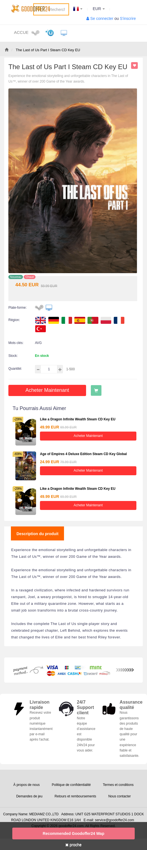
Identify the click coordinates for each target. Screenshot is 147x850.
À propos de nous (26, 785)
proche (73, 844)
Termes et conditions (118, 785)
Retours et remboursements (75, 796)
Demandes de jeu (29, 796)
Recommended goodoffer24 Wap (73, 833)
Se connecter (101, 18)
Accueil (21, 32)
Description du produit (37, 533)
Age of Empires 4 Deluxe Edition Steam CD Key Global (83, 454)
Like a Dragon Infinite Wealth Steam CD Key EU (77, 419)
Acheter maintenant (47, 390)
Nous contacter (119, 796)
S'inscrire (128, 18)
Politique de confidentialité (71, 785)
